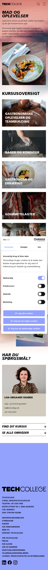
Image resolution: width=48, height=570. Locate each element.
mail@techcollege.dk (19, 501)
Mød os (5, 530)
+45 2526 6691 (10, 412)
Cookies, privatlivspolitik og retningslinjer (23, 556)
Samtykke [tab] (8, 247)
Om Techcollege (10, 538)
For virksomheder (11, 527)
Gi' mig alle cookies (24, 313)
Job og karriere (9, 547)
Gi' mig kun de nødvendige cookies (24, 328)
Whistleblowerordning (13, 550)
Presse (5, 541)
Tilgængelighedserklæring (15, 553)
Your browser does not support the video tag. (24, 464)
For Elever (7, 544)
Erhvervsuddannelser (13, 518)
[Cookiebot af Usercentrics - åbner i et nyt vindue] (34, 240)
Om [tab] (39, 247)
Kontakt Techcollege (12, 533)
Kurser (5, 524)
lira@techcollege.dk (11, 408)
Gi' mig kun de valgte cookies (23, 321)
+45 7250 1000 (17, 504)
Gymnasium (7, 521)
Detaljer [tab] (24, 247)
